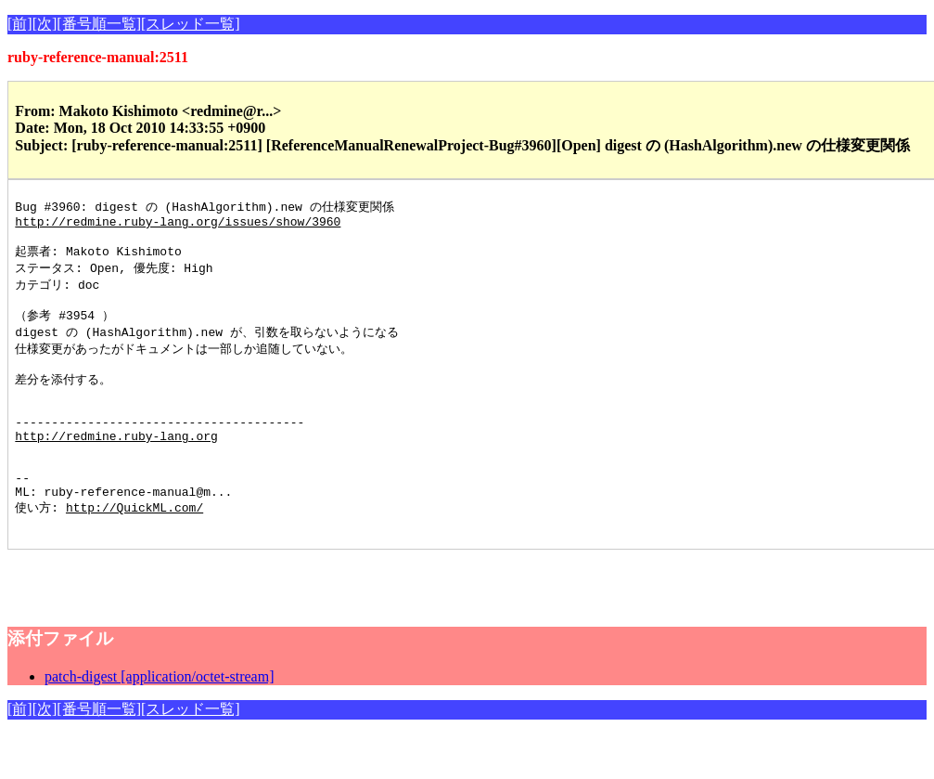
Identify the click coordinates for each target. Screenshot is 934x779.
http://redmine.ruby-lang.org (116, 465)
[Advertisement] (224, 622)
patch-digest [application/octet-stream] (159, 721)
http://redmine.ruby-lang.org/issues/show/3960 (177, 224)
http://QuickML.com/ (134, 548)
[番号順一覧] (99, 24)
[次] (45, 24)
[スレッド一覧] (190, 24)
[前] (19, 24)
